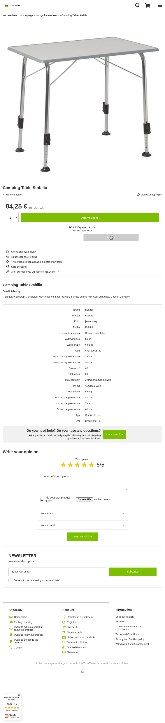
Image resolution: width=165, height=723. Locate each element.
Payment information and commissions (128, 628)
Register (71, 622)
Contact (18, 647)
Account (68, 609)
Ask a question (114, 434)
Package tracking (23, 622)
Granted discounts (77, 647)
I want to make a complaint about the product (28, 628)
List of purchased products (81, 637)
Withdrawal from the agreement (132, 644)
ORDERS (15, 609)
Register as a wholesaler (80, 617)
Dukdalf (89, 309)
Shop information (124, 616)
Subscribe (132, 571)
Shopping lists (74, 632)
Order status (20, 617)
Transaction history (77, 642)
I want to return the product (28, 634)
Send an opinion (82, 536)
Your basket (73, 627)
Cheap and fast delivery (23, 251)
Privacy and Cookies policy (129, 639)
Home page (26, 15)
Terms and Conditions (127, 634)
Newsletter (22, 555)
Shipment (120, 621)
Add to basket (90, 217)
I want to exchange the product (26, 641)
